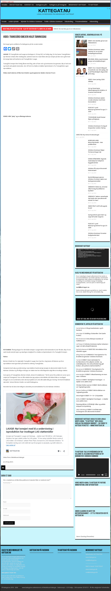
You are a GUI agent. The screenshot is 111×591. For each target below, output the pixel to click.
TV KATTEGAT (93, 5)
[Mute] (102, 475)
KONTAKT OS (29, 5)
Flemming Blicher (81, 404)
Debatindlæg (69, 21)
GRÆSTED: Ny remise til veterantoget (87, 135)
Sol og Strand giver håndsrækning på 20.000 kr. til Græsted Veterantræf (97, 90)
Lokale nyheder (14, 21)
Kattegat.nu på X (41, 5)
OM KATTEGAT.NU (15, 5)
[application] (92, 258)
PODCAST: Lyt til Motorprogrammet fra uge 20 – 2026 (98, 225)
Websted (6, 515)
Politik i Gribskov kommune (53, 21)
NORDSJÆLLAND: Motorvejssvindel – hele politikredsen (95, 142)
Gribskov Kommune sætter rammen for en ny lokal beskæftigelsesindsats (96, 51)
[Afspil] (79, 475)
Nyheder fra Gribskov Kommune (31, 21)
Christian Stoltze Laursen (83, 385)
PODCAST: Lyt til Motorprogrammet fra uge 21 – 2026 (98, 109)
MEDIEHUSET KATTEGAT (77, 5)
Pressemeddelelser (81, 21)
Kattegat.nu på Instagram (57, 5)
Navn (4, 502)
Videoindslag (94, 21)
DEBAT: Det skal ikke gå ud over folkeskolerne (67, 29)
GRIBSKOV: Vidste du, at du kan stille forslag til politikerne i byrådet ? (97, 189)
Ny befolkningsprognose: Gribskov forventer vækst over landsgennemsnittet (97, 179)
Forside (4, 21)
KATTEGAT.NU (54, 10)
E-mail (5, 508)
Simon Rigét (80, 395)
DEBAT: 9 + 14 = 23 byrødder (94, 395)
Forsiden (4, 5)
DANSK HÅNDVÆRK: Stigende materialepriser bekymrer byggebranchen (97, 161)
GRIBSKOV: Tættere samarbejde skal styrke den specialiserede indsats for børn (98, 198)
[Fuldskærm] (106, 475)
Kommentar (7, 483)
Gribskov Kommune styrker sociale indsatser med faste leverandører (96, 100)
